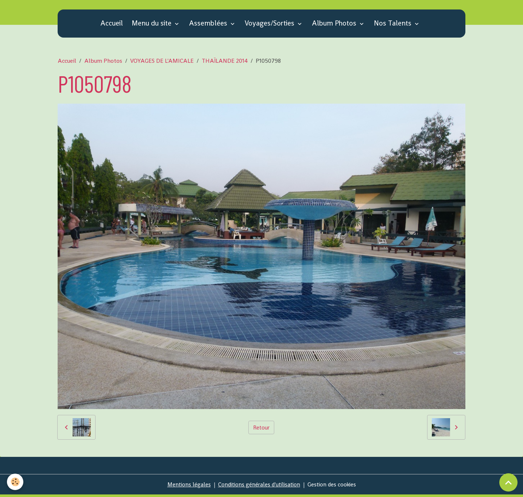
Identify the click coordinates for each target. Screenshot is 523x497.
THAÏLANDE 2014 (225, 63)
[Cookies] (15, 482)
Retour (261, 429)
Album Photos (335, 25)
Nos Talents (393, 25)
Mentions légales (186, 486)
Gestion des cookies (334, 486)
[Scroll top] (508, 482)
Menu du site (152, 25)
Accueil (111, 25)
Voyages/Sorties (270, 25)
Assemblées (209, 25)
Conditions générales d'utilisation (259, 486)
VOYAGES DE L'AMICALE (162, 63)
